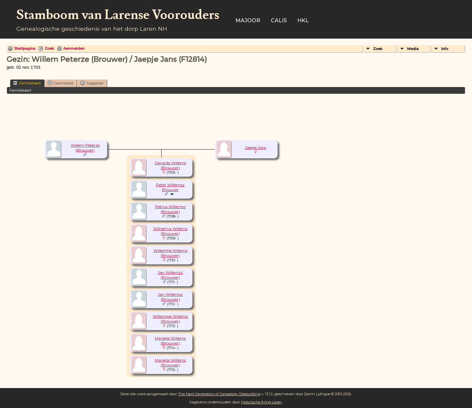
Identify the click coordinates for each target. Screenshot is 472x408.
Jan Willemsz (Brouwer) (170, 275)
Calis (279, 20)
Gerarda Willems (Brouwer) (170, 165)
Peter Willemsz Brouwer (170, 187)
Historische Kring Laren (261, 402)
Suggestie (91, 82)
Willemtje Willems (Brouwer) (170, 253)
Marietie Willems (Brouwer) (170, 341)
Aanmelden (74, 48)
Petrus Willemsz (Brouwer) (170, 209)
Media (413, 48)
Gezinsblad (60, 82)
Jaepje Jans (255, 147)
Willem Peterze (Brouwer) (85, 147)
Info (444, 48)
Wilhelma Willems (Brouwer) (170, 231)
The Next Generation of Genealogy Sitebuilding (219, 394)
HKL (303, 20)
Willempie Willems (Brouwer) (170, 319)
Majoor (247, 20)
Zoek (49, 48)
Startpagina (24, 48)
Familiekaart (27, 82)
